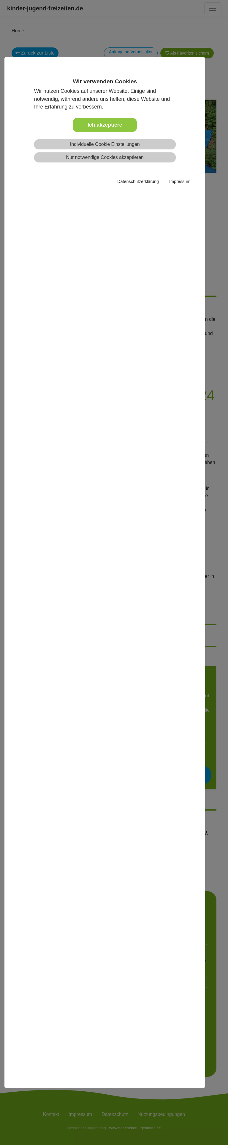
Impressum (179, 181)
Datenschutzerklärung (138, 181)
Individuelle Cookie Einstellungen (105, 144)
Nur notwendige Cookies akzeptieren (105, 157)
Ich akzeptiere (105, 125)
